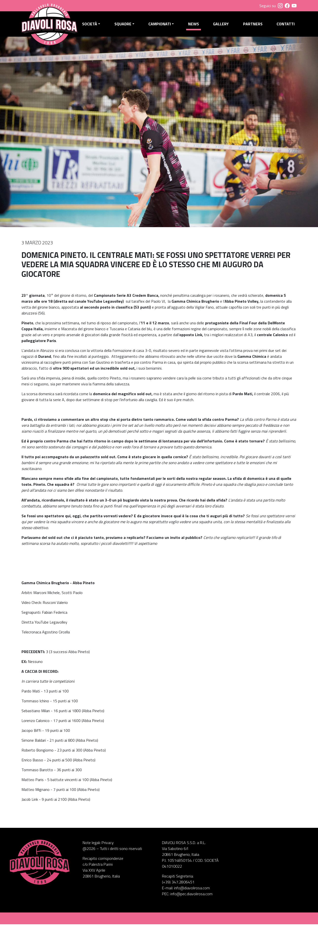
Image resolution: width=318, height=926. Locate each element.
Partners (253, 25)
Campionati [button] (160, 25)
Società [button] (91, 25)
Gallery (221, 25)
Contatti (286, 25)
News (194, 25)
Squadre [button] (124, 25)
